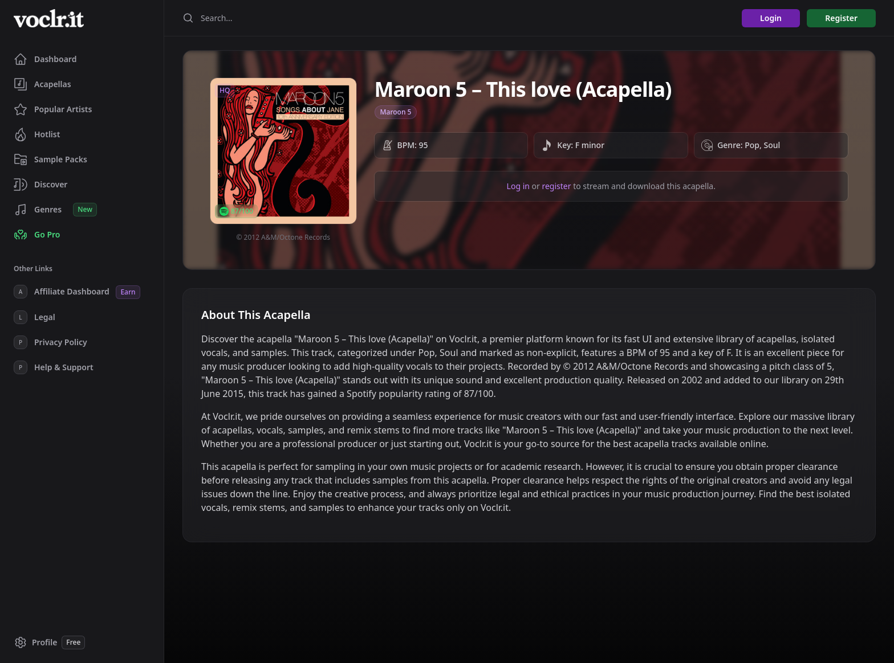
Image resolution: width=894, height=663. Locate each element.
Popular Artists (53, 109)
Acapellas (42, 84)
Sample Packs (50, 159)
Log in (518, 186)
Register (841, 18)
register (556, 186)
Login (771, 18)
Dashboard (45, 59)
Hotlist (37, 134)
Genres (55, 209)
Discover (40, 184)
